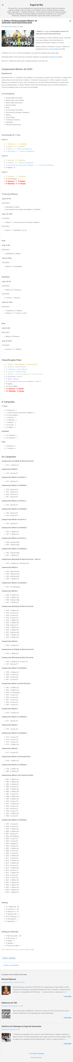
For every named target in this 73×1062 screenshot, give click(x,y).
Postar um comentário (11, 965)
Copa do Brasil (54, 49)
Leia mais (67, 996)
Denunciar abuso (36, 1057)
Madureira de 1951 (9, 1003)
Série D (54, 57)
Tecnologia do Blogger (36, 1053)
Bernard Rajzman (9, 979)
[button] (70, 21)
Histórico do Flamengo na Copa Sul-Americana (21, 1026)
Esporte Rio (36, 4)
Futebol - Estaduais (9, 958)
